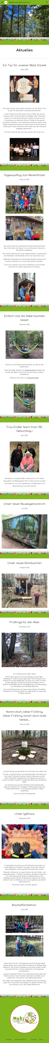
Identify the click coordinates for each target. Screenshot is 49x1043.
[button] (2, 2)
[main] (24, 50)
